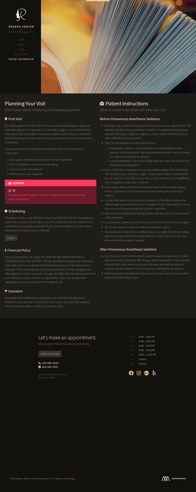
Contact (11, 237)
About (21, 44)
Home (21, 39)
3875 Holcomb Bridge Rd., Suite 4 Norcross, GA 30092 (21, 80)
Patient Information (21, 59)
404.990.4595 (14, 73)
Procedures (21, 54)
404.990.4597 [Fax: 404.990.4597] (48, 367)
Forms (21, 49)
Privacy (72, 478)
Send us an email (50, 353)
